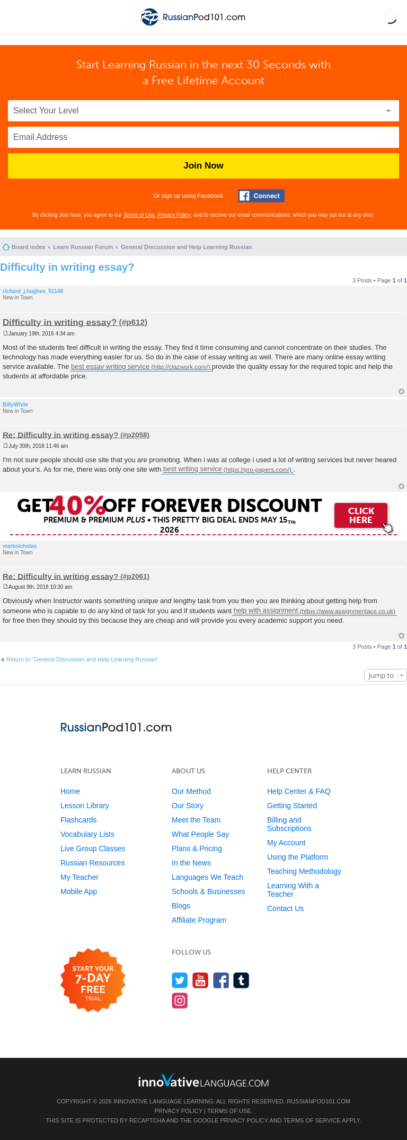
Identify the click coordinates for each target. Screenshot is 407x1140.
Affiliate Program (199, 920)
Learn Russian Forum (83, 247)
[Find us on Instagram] (180, 1000)
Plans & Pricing (197, 848)
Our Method (191, 791)
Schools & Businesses (208, 891)
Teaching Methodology (304, 871)
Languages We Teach (207, 877)
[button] (390, 17)
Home (70, 791)
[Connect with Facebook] (261, 196)
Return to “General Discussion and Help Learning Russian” (82, 659)
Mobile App (78, 891)
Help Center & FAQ (299, 791)
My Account (286, 842)
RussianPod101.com (318, 1101)
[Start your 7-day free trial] (93, 980)
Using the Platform (297, 857)
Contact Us (285, 908)
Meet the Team (196, 820)
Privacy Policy (174, 215)
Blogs (181, 906)
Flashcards (78, 820)
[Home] (194, 26)
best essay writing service (110, 366)
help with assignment (266, 611)
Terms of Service (312, 1120)
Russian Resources (92, 863)
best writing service (192, 469)
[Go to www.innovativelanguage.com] (203, 1080)
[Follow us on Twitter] (180, 980)
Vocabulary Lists (87, 834)
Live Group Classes (92, 848)
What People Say (200, 834)
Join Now (203, 166)
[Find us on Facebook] (221, 980)
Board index (29, 247)
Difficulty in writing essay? (67, 267)
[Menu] (17, 17)
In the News (191, 863)
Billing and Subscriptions (289, 824)
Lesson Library (84, 805)
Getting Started (292, 805)
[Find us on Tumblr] (241, 980)
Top (401, 391)
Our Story (188, 805)
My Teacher (79, 877)
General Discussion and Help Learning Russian (186, 247)
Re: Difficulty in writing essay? (60, 434)
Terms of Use (139, 215)
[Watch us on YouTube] (200, 980)
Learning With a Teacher (293, 889)
